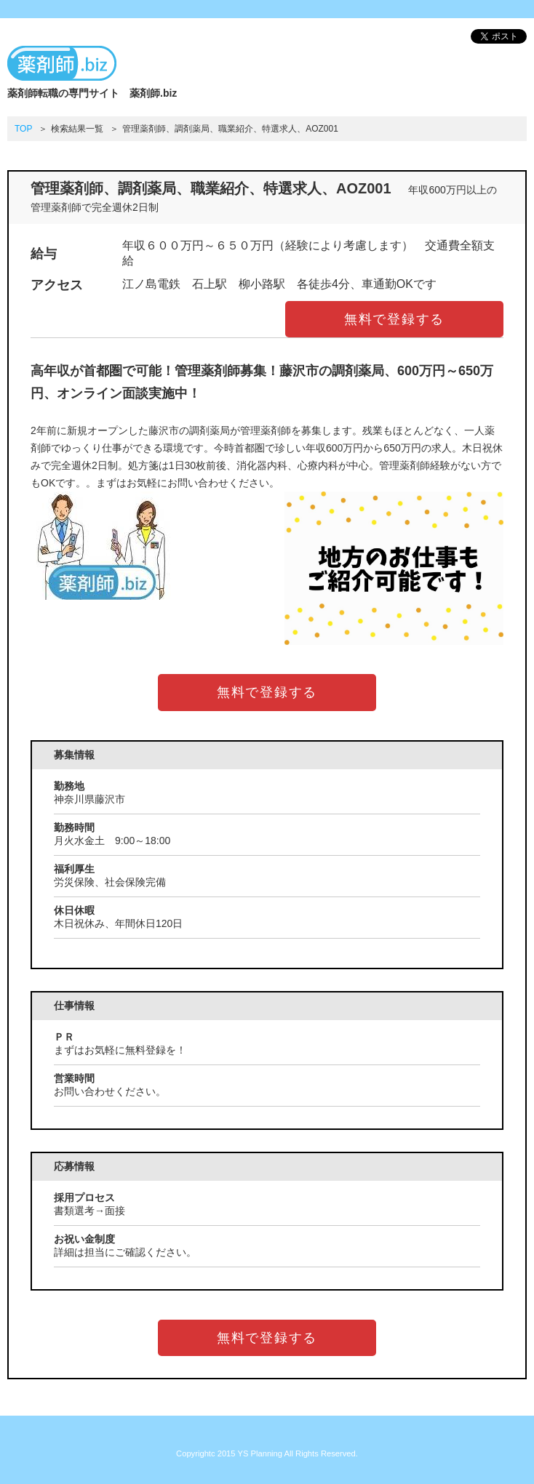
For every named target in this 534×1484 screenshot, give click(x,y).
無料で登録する (394, 319)
